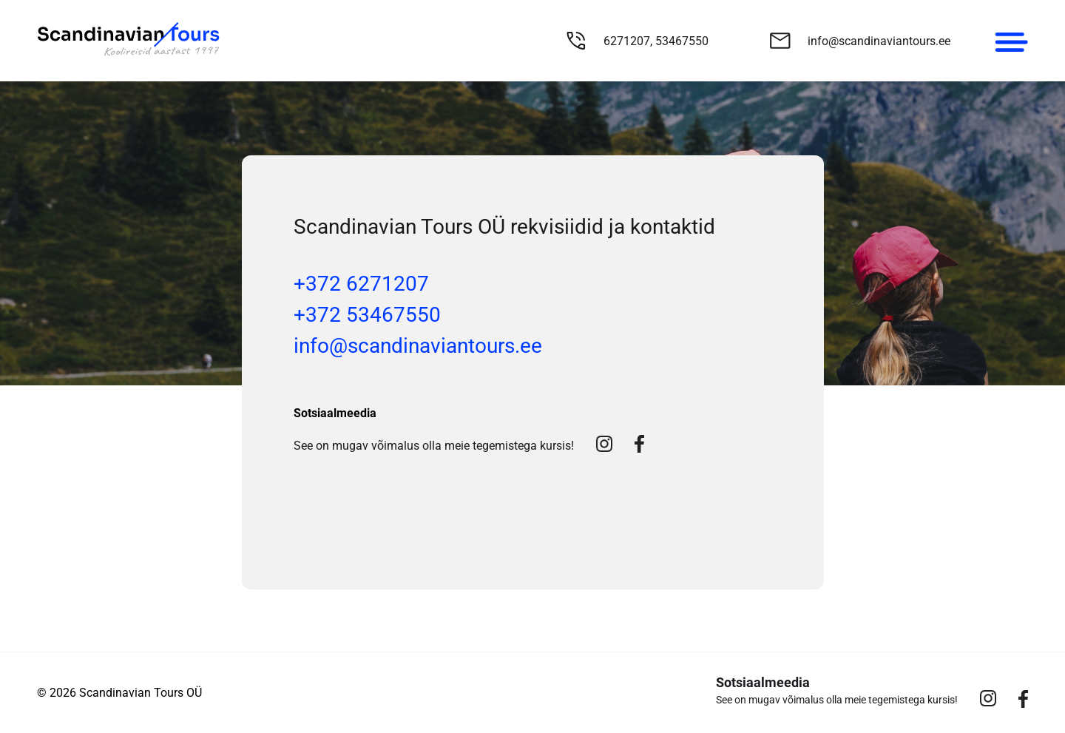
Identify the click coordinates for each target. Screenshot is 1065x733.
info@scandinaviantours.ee (879, 41)
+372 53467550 (367, 315)
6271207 (627, 41)
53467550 (682, 41)
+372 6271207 (361, 283)
